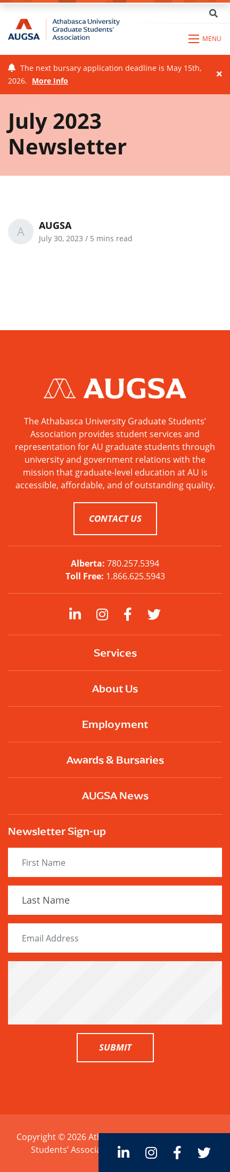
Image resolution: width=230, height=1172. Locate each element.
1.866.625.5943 (135, 576)
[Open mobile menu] (205, 39)
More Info (50, 81)
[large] (75, 614)
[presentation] (115, 992)
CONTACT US (115, 518)
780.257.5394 (133, 563)
